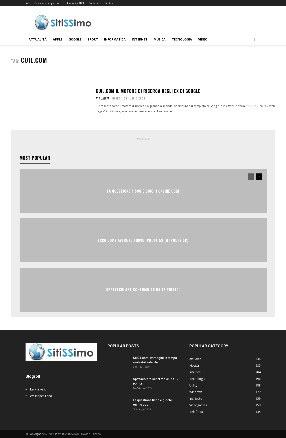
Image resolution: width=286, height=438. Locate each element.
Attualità (38, 39)
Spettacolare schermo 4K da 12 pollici (143, 289)
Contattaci (95, 3)
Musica (160, 39)
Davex (116, 98)
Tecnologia (182, 39)
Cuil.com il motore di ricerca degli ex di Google (148, 91)
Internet (140, 39)
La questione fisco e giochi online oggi (143, 191)
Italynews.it (38, 389)
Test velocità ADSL (74, 3)
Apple (58, 39)
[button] (255, 40)
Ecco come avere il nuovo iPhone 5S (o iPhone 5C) (143, 240)
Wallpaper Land (41, 396)
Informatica (115, 39)
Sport (93, 39)
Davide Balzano (91, 434)
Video (202, 39)
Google (75, 39)
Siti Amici (110, 3)
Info (28, 3)
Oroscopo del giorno (46, 3)
